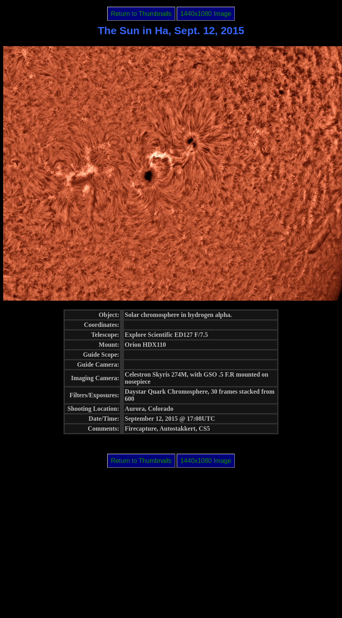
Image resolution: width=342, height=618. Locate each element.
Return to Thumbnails (141, 13)
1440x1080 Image (205, 13)
